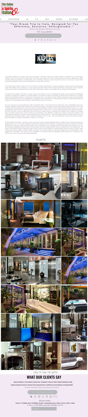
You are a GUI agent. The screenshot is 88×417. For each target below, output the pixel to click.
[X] (45, 40)
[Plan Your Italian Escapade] (43, 35)
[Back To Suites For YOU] (45, 372)
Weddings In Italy (38, 403)
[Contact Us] (41, 140)
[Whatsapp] (51, 40)
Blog (58, 403)
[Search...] (44, 408)
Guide (73, 403)
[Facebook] (39, 40)
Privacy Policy (65, 403)
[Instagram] (42, 40)
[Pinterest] (48, 40)
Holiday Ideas (27, 403)
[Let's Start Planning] (42, 392)
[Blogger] (36, 40)
